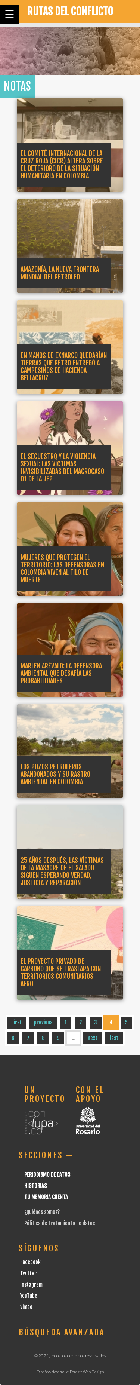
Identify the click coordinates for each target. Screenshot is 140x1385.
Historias (35, 1186)
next (92, 1038)
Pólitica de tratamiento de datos (59, 1223)
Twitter (28, 1273)
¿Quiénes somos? (42, 1212)
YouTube (28, 1296)
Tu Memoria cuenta (46, 1197)
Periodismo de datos (47, 1174)
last (114, 1038)
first (17, 1022)
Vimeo (26, 1307)
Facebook (30, 1262)
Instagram (31, 1284)
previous (43, 1022)
